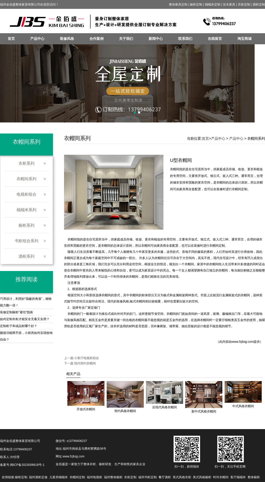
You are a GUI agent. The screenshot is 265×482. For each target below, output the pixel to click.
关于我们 (126, 39)
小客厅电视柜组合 (86, 358)
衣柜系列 (26, 163)
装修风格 (67, 39)
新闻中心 (156, 39)
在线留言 (215, 39)
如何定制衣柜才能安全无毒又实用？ (24, 319)
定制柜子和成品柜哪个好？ (18, 326)
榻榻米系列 (26, 210)
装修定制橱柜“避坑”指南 (16, 312)
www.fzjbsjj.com (243, 341)
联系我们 (185, 39)
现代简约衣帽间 (85, 363)
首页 (11, 39)
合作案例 (96, 39)
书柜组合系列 (26, 241)
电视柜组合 (26, 194)
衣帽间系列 (26, 179)
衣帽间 (72, 239)
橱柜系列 (26, 225)
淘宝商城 (244, 39)
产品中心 (37, 39)
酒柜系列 (26, 256)
